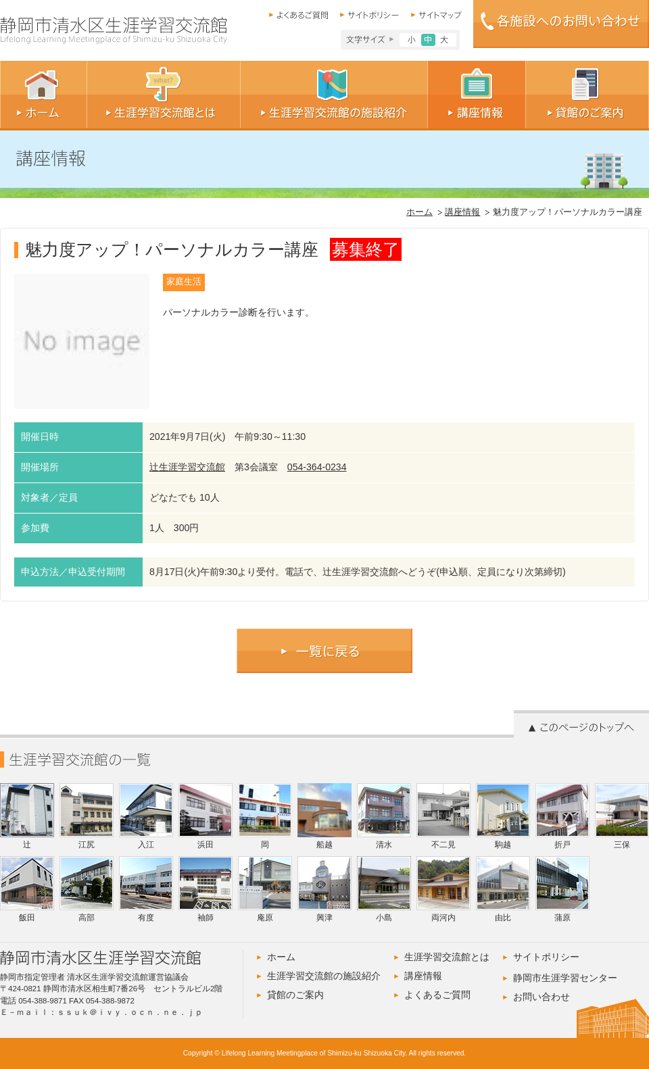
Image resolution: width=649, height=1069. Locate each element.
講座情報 (462, 212)
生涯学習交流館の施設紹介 (324, 975)
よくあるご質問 (437, 994)
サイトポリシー (546, 956)
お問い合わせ (541, 996)
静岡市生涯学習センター (565, 977)
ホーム (419, 212)
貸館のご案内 (295, 994)
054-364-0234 (317, 467)
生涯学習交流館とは (446, 956)
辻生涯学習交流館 (187, 467)
